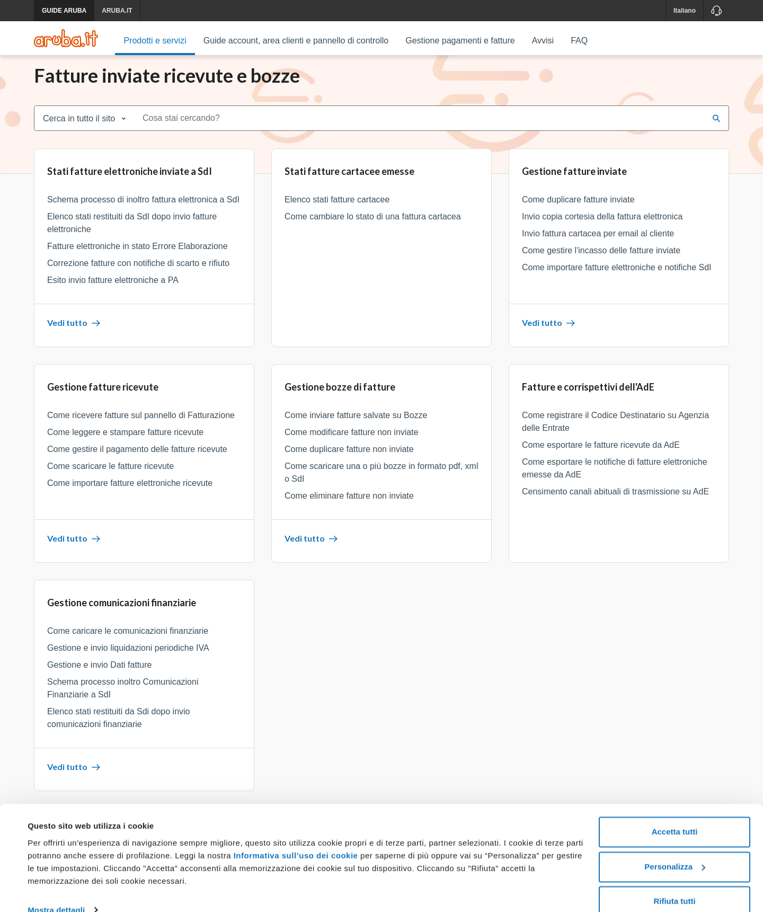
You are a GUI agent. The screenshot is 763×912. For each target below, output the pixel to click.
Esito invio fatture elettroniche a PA (113, 292)
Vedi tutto (73, 335)
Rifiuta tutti (674, 882)
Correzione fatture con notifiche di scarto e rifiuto (138, 275)
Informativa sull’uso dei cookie (294, 836)
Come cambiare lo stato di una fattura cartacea (373, 228)
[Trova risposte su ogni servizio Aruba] (66, 38)
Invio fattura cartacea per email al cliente (598, 245)
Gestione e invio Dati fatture (99, 676)
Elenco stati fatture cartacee (337, 211)
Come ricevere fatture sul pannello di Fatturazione (141, 427)
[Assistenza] (716, 10)
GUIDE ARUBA (64, 10)
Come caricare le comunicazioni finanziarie (127, 643)
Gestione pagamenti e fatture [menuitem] (459, 40)
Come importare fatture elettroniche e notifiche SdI (617, 279)
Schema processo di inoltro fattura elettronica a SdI (143, 211)
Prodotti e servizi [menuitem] (154, 40)
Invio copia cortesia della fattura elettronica (602, 228)
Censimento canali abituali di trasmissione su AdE (615, 503)
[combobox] (420, 130)
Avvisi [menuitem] (543, 40)
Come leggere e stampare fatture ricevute (125, 444)
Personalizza (674, 847)
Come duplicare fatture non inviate (349, 461)
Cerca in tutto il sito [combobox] (79, 130)
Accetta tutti (675, 813)
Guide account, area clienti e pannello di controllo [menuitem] (296, 40)
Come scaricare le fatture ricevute (110, 478)
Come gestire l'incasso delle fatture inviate (601, 262)
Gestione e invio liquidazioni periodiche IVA (128, 660)
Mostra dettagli (56, 891)
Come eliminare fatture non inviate (349, 507)
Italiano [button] (684, 10)
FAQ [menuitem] (579, 40)
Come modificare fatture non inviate (352, 444)
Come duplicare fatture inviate (578, 211)
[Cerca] (716, 130)
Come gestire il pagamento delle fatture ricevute (137, 461)
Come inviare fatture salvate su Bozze (356, 427)
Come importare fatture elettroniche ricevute (129, 495)
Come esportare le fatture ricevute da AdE (601, 457)
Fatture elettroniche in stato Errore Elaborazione (137, 258)
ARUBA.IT (117, 10)
